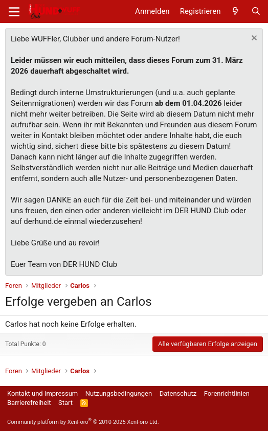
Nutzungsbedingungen (118, 393)
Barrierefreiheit (29, 402)
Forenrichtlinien (227, 393)
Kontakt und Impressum (42, 393)
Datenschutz (178, 393)
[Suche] (256, 11)
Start (65, 402)
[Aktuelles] (235, 11)
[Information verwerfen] (253, 39)
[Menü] (14, 12)
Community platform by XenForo (83, 422)
